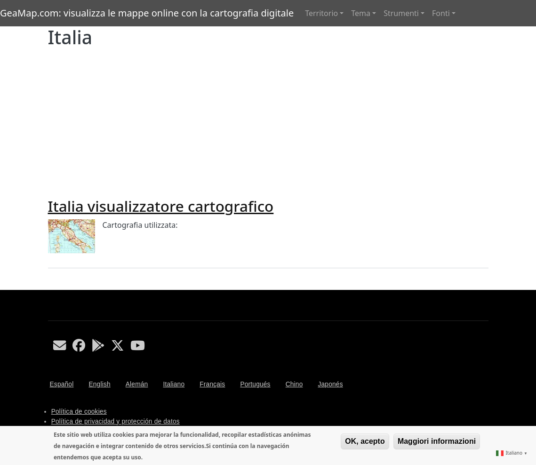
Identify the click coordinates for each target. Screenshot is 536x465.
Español (62, 384)
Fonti (441, 13)
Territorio (321, 13)
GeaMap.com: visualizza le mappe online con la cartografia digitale (147, 13)
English (99, 384)
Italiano (173, 384)
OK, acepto (364, 441)
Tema (360, 13)
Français (212, 384)
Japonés (330, 384)
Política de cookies (79, 411)
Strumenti (401, 13)
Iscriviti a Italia (52, 286)
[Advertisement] (268, 119)
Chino (294, 384)
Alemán (137, 384)
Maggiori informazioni (437, 441)
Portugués (255, 384)
